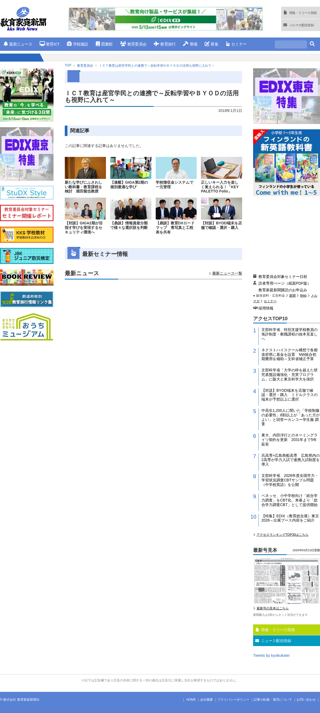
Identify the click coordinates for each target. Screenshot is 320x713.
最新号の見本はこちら (273, 608)
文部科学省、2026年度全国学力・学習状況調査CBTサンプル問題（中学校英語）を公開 (289, 480)
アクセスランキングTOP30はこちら (282, 535)
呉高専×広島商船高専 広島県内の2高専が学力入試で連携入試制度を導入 (290, 460)
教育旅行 (165, 44)
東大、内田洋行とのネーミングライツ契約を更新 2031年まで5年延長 (289, 439)
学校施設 (77, 44)
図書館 (104, 44)
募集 (211, 44)
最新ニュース (18, 44)
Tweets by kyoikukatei (271, 655)
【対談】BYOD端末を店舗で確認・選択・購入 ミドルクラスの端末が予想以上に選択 (289, 395)
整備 (190, 44)
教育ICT (50, 44)
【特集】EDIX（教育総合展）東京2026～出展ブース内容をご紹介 (290, 518)
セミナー (236, 44)
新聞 (292, 295)
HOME (191, 699)
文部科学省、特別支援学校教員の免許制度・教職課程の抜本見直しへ (289, 334)
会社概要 (206, 699)
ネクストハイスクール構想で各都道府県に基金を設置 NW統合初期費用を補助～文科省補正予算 (289, 354)
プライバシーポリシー (233, 699)
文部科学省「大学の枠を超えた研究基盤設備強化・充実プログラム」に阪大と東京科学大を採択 (289, 374)
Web (303, 295)
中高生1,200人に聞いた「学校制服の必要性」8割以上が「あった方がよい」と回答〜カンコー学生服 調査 (290, 417)
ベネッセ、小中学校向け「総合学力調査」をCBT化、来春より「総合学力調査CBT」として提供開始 (289, 500)
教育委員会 (133, 44)
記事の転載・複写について (273, 699)
